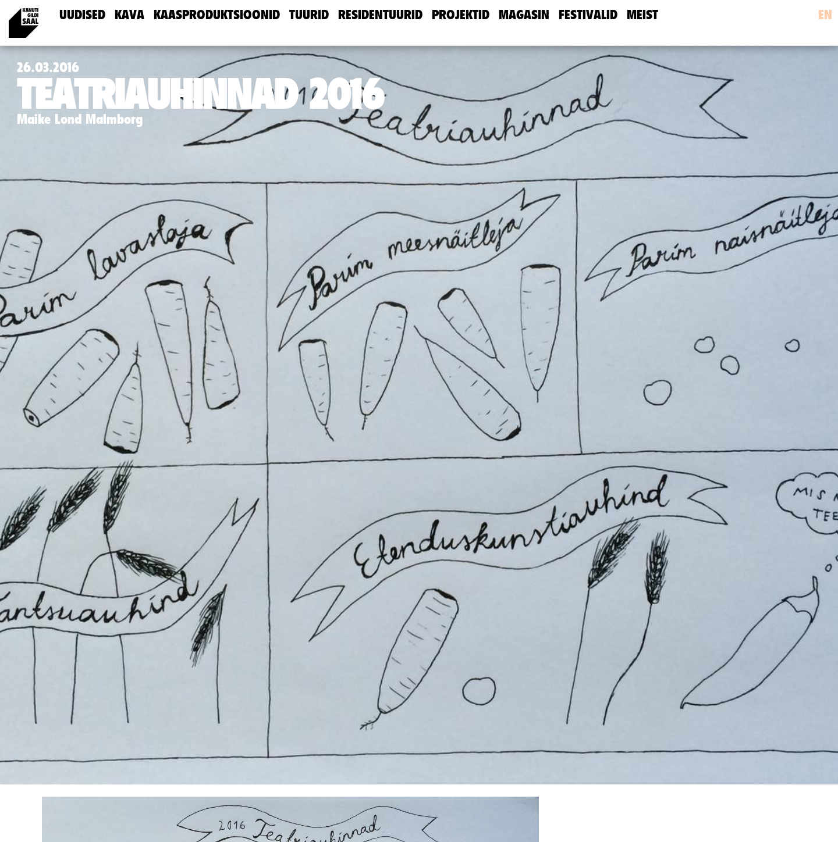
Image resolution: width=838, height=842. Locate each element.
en (825, 15)
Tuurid (309, 15)
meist (642, 15)
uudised (82, 15)
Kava (129, 15)
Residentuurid (380, 15)
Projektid (460, 15)
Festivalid (588, 15)
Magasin (524, 15)
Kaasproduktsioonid (217, 15)
